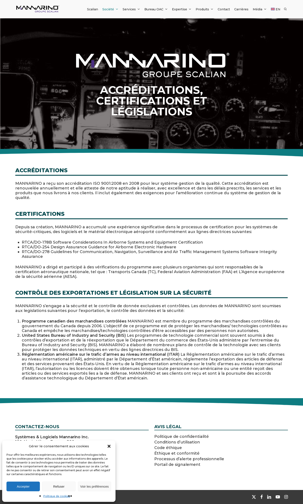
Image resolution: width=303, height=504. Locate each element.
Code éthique (168, 448)
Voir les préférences (94, 486)
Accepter (23, 486)
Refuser (59, 486)
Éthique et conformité (177, 453)
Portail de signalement (177, 464)
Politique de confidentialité (181, 436)
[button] (109, 446)
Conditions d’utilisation (177, 442)
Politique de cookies (56, 496)
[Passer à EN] (276, 9)
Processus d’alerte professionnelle (189, 459)
